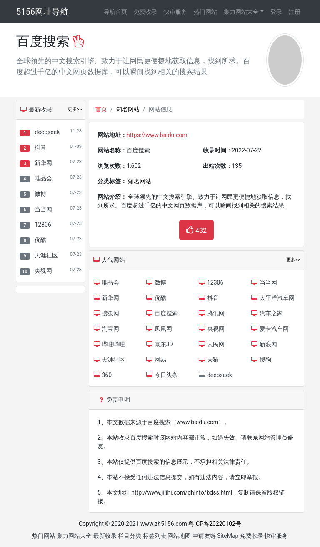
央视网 (43, 270)
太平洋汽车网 (273, 298)
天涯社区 (46, 255)
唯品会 (43, 178)
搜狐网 (106, 313)
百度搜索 (161, 313)
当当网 (43, 209)
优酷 (40, 240)
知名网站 (128, 109)
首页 (101, 109)
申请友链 (204, 535)
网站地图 (179, 535)
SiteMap (227, 535)
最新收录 (105, 535)
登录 (276, 11)
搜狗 (261, 359)
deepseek (47, 132)
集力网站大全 (241, 11)
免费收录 (145, 11)
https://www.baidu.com (157, 135)
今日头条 (161, 375)
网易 (155, 359)
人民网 (211, 344)
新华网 (43, 163)
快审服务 (175, 11)
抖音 (40, 147)
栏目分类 (129, 535)
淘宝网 (106, 328)
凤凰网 (158, 328)
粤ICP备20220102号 (214, 523)
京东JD (159, 344)
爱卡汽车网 (270, 328)
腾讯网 (211, 313)
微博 (40, 193)
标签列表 (154, 535)
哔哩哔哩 (109, 344)
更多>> (75, 109)
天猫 (208, 359)
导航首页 (115, 11)
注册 (294, 11)
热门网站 (205, 11)
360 (102, 375)
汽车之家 (267, 313)
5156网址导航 (42, 12)
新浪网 (264, 344)
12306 (43, 224)
